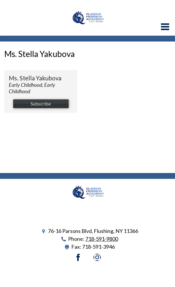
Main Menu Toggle (165, 26)
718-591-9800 (101, 239)
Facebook (78, 257)
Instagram (97, 257)
